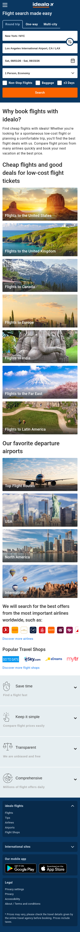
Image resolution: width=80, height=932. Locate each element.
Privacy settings (14, 889)
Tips (7, 817)
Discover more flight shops (20, 667)
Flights (9, 812)
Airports (9, 827)
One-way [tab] (32, 24)
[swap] (70, 42)
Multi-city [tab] (50, 24)
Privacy (9, 894)
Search (40, 92)
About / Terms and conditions (22, 903)
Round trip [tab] (12, 24)
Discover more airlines (17, 638)
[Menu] (5, 5)
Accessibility (12, 899)
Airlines (9, 822)
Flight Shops (12, 832)
